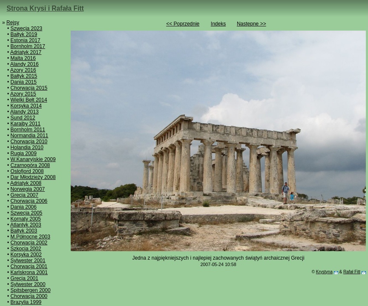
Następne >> (251, 24)
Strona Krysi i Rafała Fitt (45, 8)
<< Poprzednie (182, 24)
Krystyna (324, 271)
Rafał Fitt (351, 271)
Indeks (218, 24)
